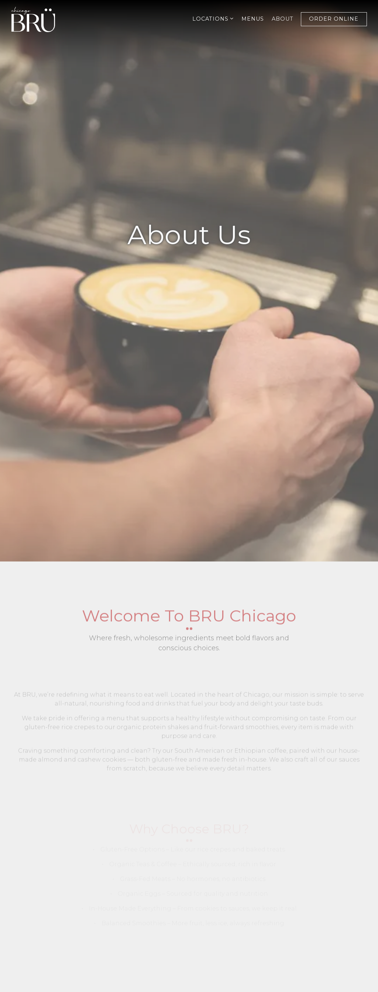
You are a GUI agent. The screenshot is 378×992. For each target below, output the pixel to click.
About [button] (282, 18)
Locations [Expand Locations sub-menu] (213, 18)
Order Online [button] (333, 18)
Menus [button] (252, 18)
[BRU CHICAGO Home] (38, 19)
